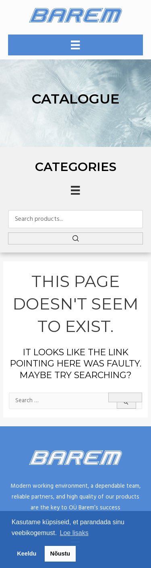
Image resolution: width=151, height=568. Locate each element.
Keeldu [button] (26, 553)
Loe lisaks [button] (74, 532)
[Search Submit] (126, 402)
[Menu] (75, 45)
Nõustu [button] (60, 553)
